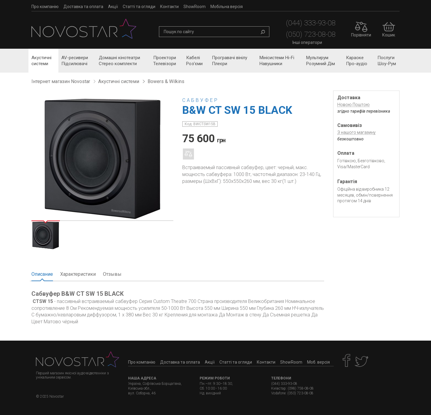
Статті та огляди (139, 6)
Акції (113, 6)
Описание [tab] (42, 274)
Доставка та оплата (83, 6)
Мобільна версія (226, 6)
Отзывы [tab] (112, 274)
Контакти (169, 6)
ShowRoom (194, 6)
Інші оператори (307, 42)
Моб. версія (318, 362)
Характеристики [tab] (78, 274)
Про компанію (45, 6)
